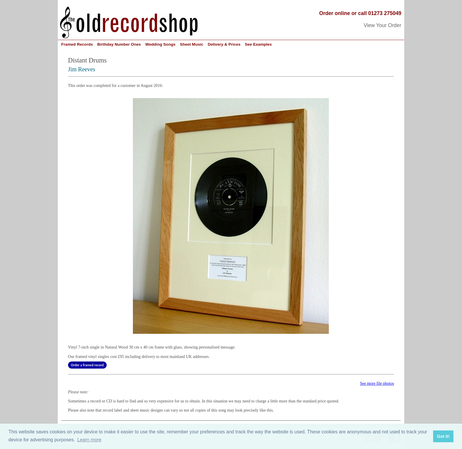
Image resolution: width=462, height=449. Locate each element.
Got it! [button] (443, 436)
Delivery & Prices (224, 44)
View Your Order (382, 25)
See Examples (258, 44)
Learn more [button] (89, 439)
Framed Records (77, 44)
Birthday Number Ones (119, 44)
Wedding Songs (160, 44)
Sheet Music (191, 44)
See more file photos (377, 383)
